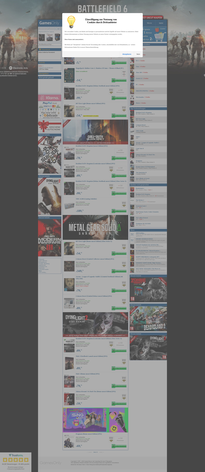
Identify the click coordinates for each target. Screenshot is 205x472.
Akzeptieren (126, 54)
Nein (138, 54)
